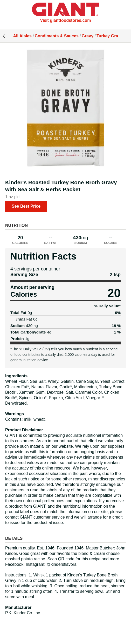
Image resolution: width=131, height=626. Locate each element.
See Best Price (26, 206)
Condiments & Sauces (57, 36)
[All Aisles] (65, 10)
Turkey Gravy (109, 36)
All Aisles (22, 36)
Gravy (87, 36)
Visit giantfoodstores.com (65, 20)
